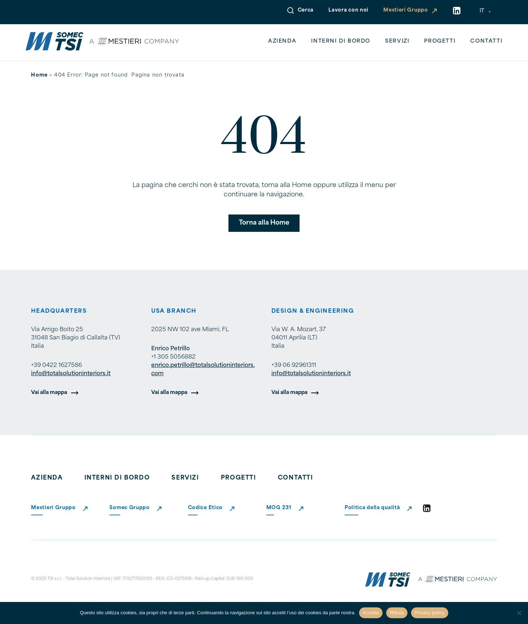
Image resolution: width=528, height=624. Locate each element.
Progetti (439, 41)
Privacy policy (430, 612)
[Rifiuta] (519, 612)
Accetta (371, 612)
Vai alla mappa (49, 392)
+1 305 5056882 (173, 357)
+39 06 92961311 (293, 365)
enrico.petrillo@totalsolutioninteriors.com (203, 370)
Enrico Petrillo (170, 349)
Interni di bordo (340, 41)
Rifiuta (397, 612)
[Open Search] (290, 10)
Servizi (397, 41)
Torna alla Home (264, 223)
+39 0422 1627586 (56, 365)
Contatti (486, 41)
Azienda (282, 41)
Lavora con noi (348, 10)
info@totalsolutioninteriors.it (70, 374)
